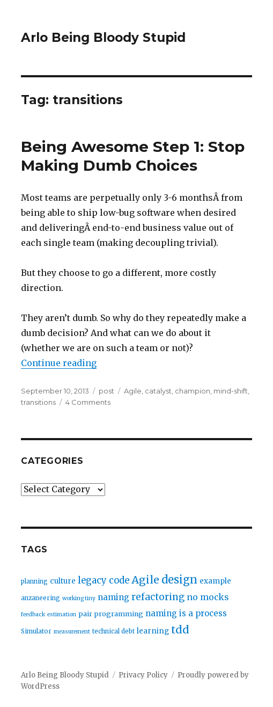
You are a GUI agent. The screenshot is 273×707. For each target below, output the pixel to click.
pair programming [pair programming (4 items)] (110, 614)
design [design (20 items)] (179, 579)
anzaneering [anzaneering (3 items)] (40, 598)
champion (192, 391)
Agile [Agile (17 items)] (145, 579)
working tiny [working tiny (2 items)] (78, 598)
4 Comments (87, 402)
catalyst (158, 391)
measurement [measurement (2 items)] (72, 631)
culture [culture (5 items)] (63, 581)
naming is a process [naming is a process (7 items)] (186, 613)
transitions (38, 402)
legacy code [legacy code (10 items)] (103, 580)
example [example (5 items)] (215, 581)
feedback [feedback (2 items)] (33, 614)
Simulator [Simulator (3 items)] (36, 631)
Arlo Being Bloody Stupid (103, 37)
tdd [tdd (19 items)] (180, 629)
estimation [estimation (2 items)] (61, 614)
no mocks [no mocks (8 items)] (207, 597)
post (106, 391)
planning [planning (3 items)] (34, 581)
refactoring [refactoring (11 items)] (158, 597)
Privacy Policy (143, 675)
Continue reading (59, 363)
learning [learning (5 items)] (153, 631)
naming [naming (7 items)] (113, 597)
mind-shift (230, 391)
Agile (133, 391)
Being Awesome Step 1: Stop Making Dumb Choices (133, 155)
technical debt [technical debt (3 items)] (113, 631)
